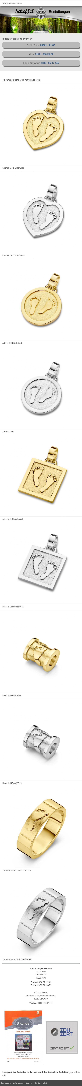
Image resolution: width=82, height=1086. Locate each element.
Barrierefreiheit (41, 1083)
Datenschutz (18, 1083)
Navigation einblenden (12, 3)
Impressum (6, 1083)
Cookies (29, 1083)
